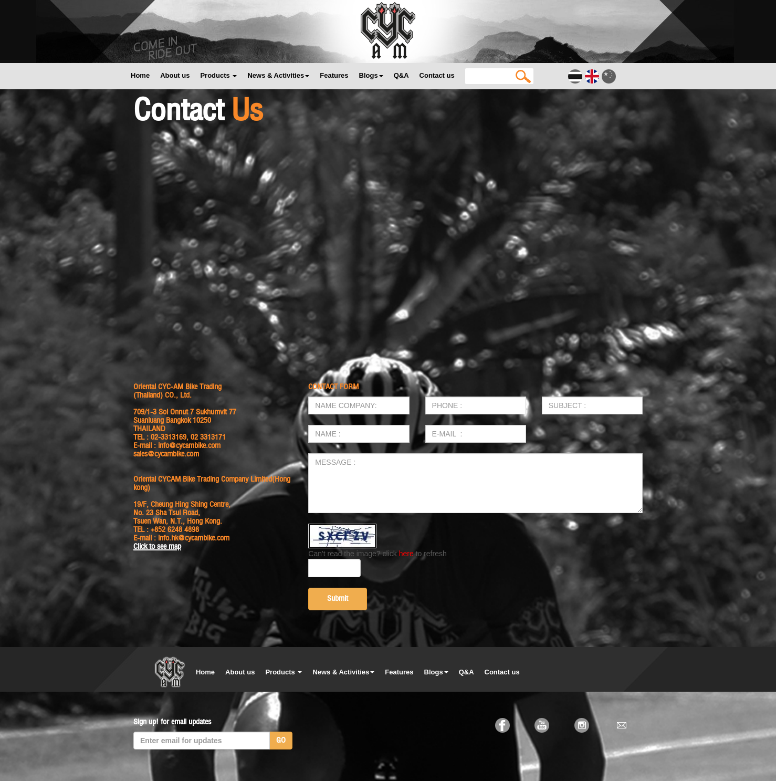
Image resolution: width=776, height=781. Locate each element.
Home (140, 75)
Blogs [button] (371, 75)
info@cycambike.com (189, 446)
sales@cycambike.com (166, 454)
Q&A (401, 75)
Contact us (437, 75)
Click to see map (157, 546)
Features (334, 75)
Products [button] (218, 75)
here (406, 553)
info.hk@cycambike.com (193, 538)
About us (175, 75)
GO (281, 740)
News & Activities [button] (278, 75)
